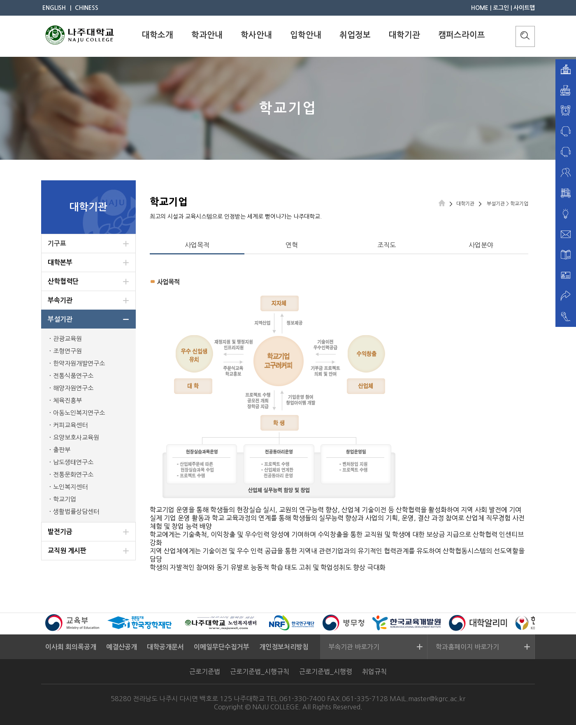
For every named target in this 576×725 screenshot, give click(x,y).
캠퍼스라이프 (461, 35)
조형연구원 (67, 351)
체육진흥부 (67, 400)
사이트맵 (524, 8)
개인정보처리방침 (284, 647)
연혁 (292, 245)
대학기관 (404, 35)
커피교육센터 (70, 425)
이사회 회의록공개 (70, 647)
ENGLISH (54, 8)
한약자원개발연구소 (79, 363)
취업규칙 (374, 671)
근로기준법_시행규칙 (259, 671)
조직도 (386, 245)
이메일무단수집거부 (221, 647)
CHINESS (86, 8)
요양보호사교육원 (76, 437)
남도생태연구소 (73, 462)
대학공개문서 (165, 647)
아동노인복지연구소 (79, 413)
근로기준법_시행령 (325, 671)
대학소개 (157, 35)
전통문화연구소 (73, 474)
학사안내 (256, 35)
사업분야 (481, 245)
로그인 (501, 8)
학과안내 (207, 35)
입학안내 (305, 35)
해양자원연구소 (73, 388)
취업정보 (355, 35)
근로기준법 (204, 671)
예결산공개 (121, 647)
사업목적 (197, 245)
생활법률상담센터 (76, 511)
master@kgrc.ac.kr (436, 698)
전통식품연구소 (73, 376)
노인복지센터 (70, 487)
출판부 (61, 450)
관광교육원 (67, 339)
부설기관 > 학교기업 (506, 203)
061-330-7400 (302, 698)
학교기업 (64, 499)
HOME (479, 8)
